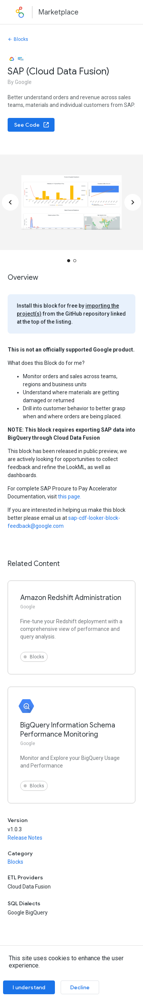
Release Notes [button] (25, 838)
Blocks (18, 39)
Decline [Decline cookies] (80, 987)
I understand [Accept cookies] (29, 987)
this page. (69, 496)
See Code (32, 124)
